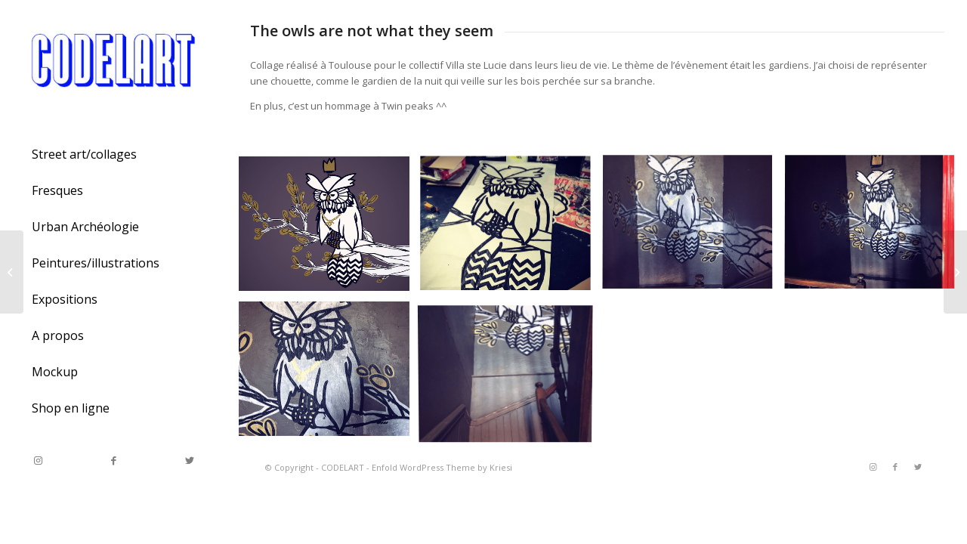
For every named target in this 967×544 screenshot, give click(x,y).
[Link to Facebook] (113, 460)
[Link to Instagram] (38, 460)
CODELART (342, 467)
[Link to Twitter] (189, 460)
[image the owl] (330, 229)
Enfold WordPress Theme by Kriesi (442, 467)
